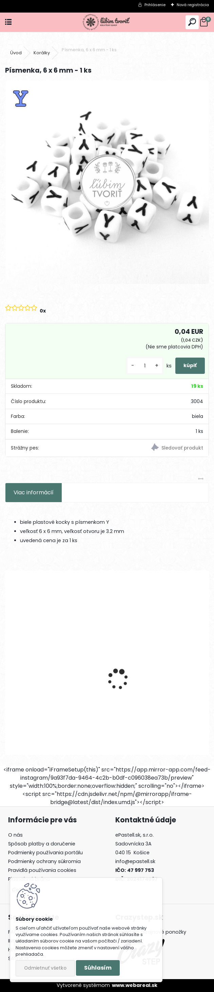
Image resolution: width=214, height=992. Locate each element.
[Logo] (107, 22)
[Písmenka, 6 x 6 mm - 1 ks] (107, 182)
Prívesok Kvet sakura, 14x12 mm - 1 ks (159, 692)
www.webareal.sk (134, 985)
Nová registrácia (193, 4)
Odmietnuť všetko (45, 968)
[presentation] (9, 667)
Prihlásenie (155, 4)
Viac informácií (34, 492)
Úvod (16, 53)
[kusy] (145, 366)
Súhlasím (98, 968)
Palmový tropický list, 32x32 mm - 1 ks (54, 692)
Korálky (42, 53)
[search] (192, 22)
